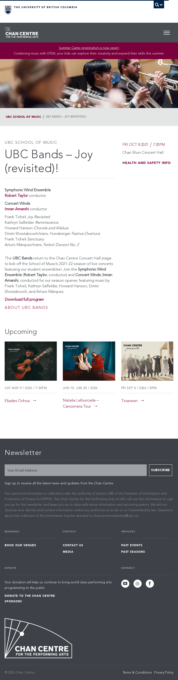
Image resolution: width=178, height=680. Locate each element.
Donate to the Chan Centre (30, 595)
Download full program (24, 300)
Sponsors (13, 601)
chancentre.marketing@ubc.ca (115, 515)
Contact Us (73, 545)
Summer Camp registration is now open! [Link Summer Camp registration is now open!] (89, 48)
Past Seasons (133, 551)
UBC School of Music (23, 116)
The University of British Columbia (72, 9)
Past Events (132, 545)
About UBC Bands (26, 308)
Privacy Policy (163, 672)
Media (68, 551)
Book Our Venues (20, 545)
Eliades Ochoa (17, 401)
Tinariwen (129, 401)
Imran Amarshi (17, 209)
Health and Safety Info (146, 163)
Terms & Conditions (137, 672)
